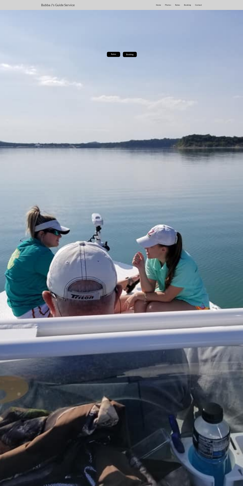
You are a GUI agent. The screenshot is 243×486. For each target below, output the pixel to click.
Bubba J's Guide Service (58, 5)
